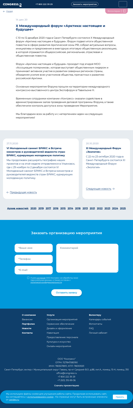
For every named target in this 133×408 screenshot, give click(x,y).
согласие (41, 278)
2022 (100, 208)
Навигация (53, 333)
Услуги (50, 315)
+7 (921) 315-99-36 (66, 380)
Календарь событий (100, 319)
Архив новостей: (18, 208)
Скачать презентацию (66, 385)
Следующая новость (98, 188)
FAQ (91, 328)
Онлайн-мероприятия (59, 346)
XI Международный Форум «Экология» (103, 150)
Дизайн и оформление (59, 328)
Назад (9, 11)
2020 (33, 208)
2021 (92, 208)
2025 (123, 208)
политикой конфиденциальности (46, 282)
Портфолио (28, 324)
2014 (70, 208)
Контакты (27, 333)
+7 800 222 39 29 (66, 376)
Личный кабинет (98, 333)
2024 (115, 208)
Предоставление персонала (62, 337)
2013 (85, 208)
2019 (41, 208)
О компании (29, 315)
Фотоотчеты (95, 324)
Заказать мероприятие (85, 4)
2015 (63, 208)
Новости (26, 328)
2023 (107, 208)
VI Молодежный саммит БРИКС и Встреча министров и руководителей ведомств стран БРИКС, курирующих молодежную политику (36, 152)
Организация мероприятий (62, 319)
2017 (48, 208)
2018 (78, 208)
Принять (120, 397)
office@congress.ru (66, 373)
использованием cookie (40, 397)
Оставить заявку (66, 292)
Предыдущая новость (23, 192)
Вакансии (27, 319)
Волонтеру (95, 315)
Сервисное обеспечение (60, 324)
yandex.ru (14, 399)
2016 (55, 208)
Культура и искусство (59, 341)
